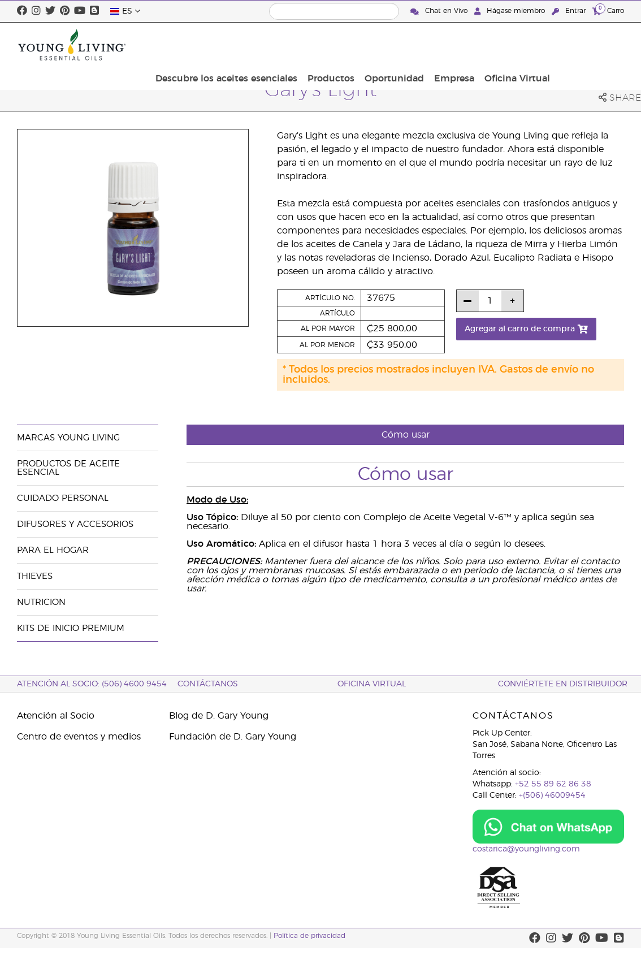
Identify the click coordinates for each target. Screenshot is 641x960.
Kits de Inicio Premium (70, 628)
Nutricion (41, 602)
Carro (608, 10)
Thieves (35, 576)
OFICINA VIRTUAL (371, 684)
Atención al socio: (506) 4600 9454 (92, 684)
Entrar (570, 11)
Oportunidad (471, 44)
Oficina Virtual (588, 44)
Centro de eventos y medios (79, 736)
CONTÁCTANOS (207, 684)
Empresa (528, 44)
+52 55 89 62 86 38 (553, 784)
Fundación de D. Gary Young (232, 736)
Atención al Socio (55, 715)
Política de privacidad (309, 935)
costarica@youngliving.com (526, 849)
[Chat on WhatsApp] (549, 827)
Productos (411, 44)
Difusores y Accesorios (75, 524)
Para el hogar (53, 550)
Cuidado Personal (63, 498)
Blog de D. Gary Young (218, 715)
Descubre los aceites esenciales (311, 44)
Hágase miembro (510, 11)
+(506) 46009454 (552, 795)
